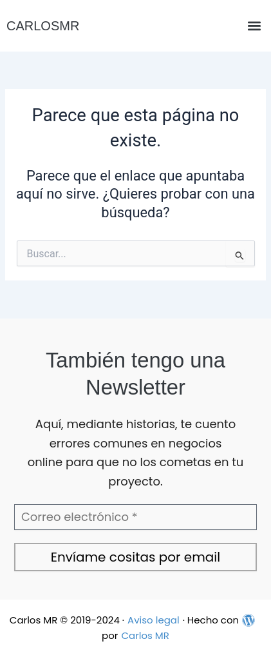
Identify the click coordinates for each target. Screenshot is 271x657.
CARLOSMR (42, 26)
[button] (254, 26)
